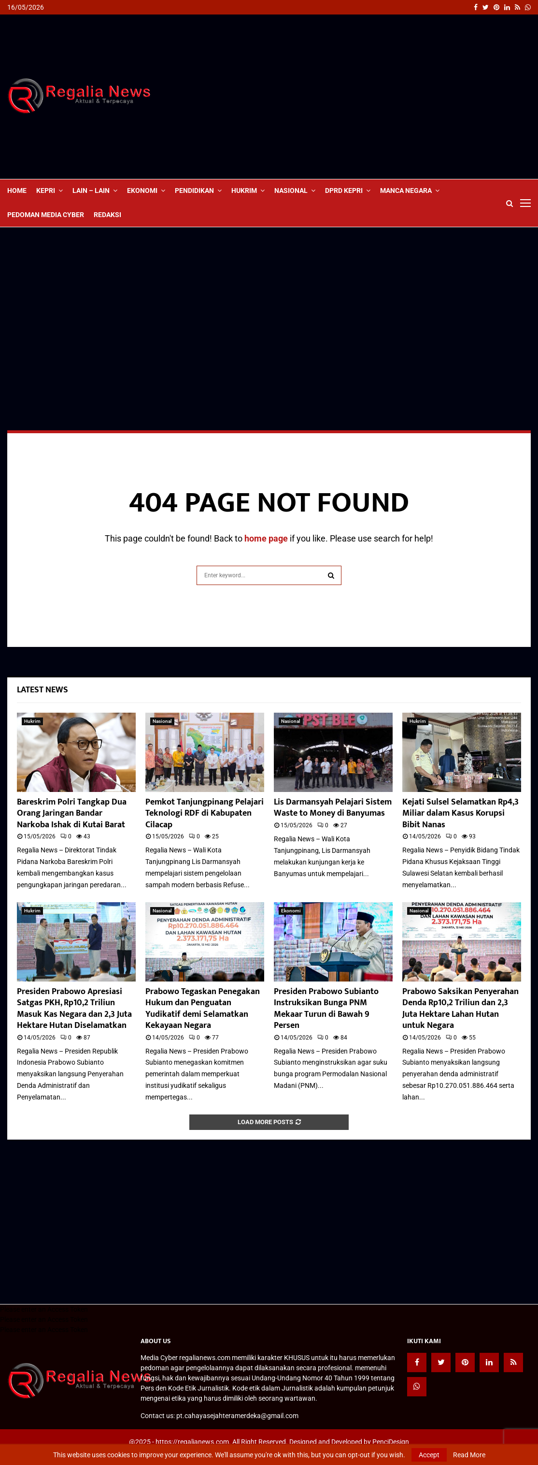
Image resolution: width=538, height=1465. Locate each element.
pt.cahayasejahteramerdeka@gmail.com (237, 1416)
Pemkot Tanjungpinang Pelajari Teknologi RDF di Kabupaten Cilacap (204, 813)
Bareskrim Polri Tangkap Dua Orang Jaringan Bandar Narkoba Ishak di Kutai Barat (72, 813)
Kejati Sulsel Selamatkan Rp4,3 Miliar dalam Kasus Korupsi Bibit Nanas (460, 813)
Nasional (291, 190)
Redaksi (107, 215)
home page (266, 538)
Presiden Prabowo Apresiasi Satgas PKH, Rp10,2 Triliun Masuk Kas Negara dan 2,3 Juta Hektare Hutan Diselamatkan (74, 1008)
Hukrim (244, 190)
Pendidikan (194, 190)
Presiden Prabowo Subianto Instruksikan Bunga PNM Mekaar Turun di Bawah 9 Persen (326, 1008)
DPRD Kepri (344, 190)
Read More (469, 1454)
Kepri (45, 190)
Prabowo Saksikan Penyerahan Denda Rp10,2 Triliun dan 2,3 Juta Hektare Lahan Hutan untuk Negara (460, 1008)
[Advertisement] (355, 96)
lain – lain (91, 190)
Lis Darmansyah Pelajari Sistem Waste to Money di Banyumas (333, 807)
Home (17, 190)
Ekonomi (142, 190)
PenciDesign (390, 1442)
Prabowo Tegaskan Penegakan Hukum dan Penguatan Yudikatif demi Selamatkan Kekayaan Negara (202, 1008)
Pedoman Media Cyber (45, 215)
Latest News (42, 690)
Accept (429, 1455)
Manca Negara (406, 190)
